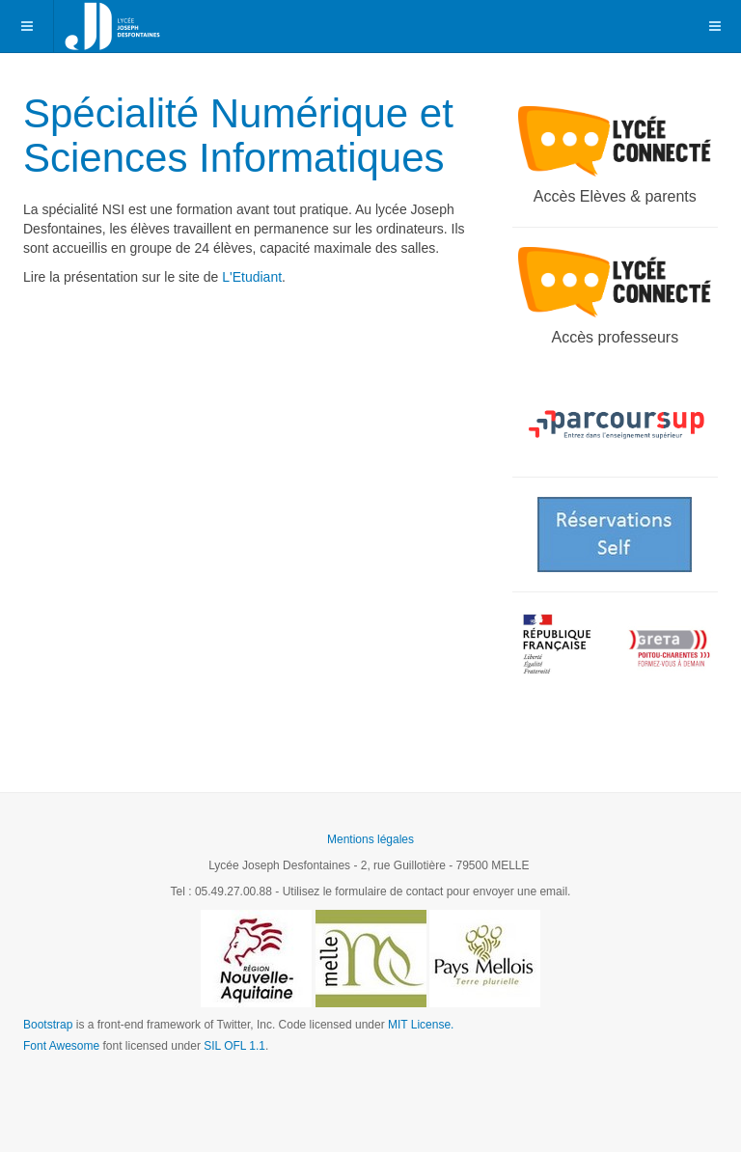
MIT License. (420, 1024)
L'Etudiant (252, 277)
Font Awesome (61, 1046)
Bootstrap (47, 1024)
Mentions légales (370, 839)
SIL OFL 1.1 (234, 1046)
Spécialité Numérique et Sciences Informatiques (238, 135)
